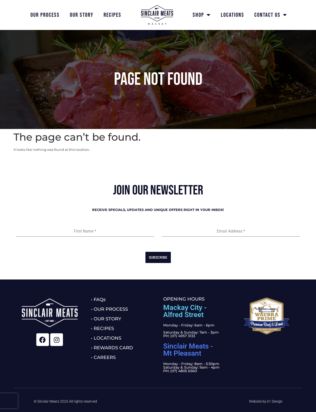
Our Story (81, 15)
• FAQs (98, 299)
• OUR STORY (106, 319)
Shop (202, 14)
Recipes (112, 15)
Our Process (45, 15)
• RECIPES (102, 328)
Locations (232, 15)
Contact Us (270, 14)
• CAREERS (103, 357)
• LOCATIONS (106, 338)
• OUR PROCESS (109, 309)
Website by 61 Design (265, 401)
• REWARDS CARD (112, 348)
